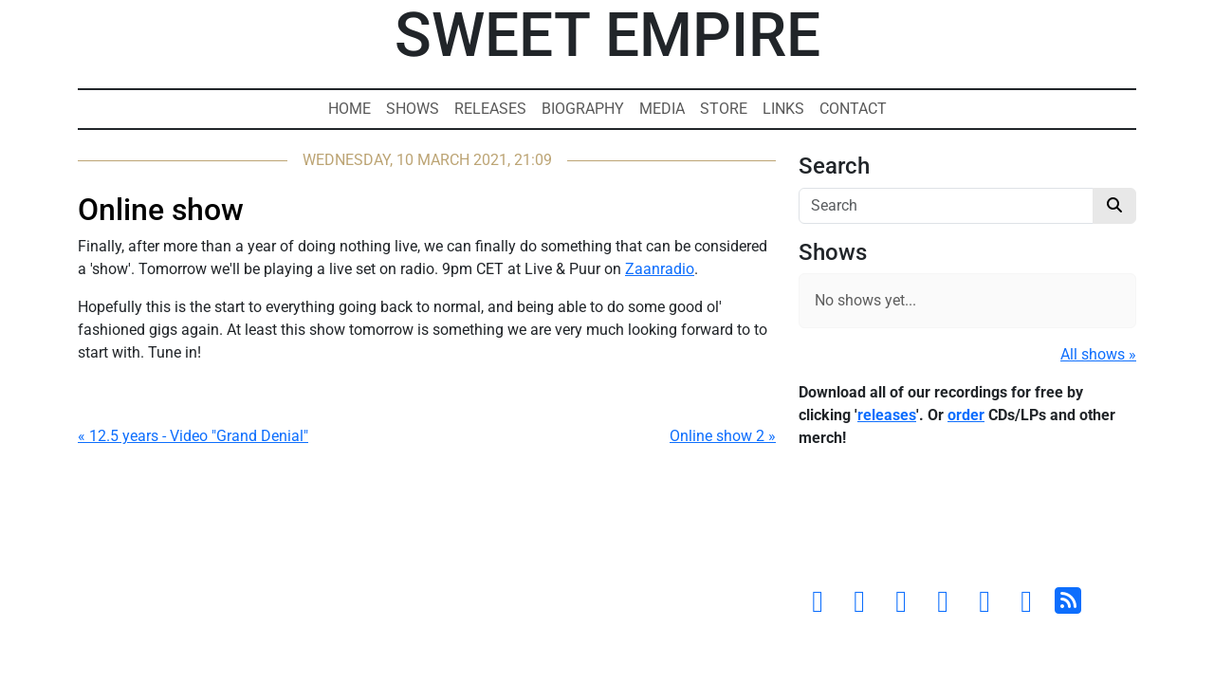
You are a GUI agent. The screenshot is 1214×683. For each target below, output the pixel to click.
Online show (161, 210)
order (965, 415)
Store (723, 109)
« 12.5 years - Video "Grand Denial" (193, 436)
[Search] (946, 206)
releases (886, 415)
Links (783, 109)
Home (349, 109)
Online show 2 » (723, 436)
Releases (490, 109)
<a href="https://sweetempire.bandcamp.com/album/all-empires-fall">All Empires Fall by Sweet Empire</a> (967, 522)
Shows (412, 109)
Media (662, 109)
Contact (853, 109)
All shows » (1098, 354)
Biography (583, 109)
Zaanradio (659, 269)
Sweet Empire (607, 35)
